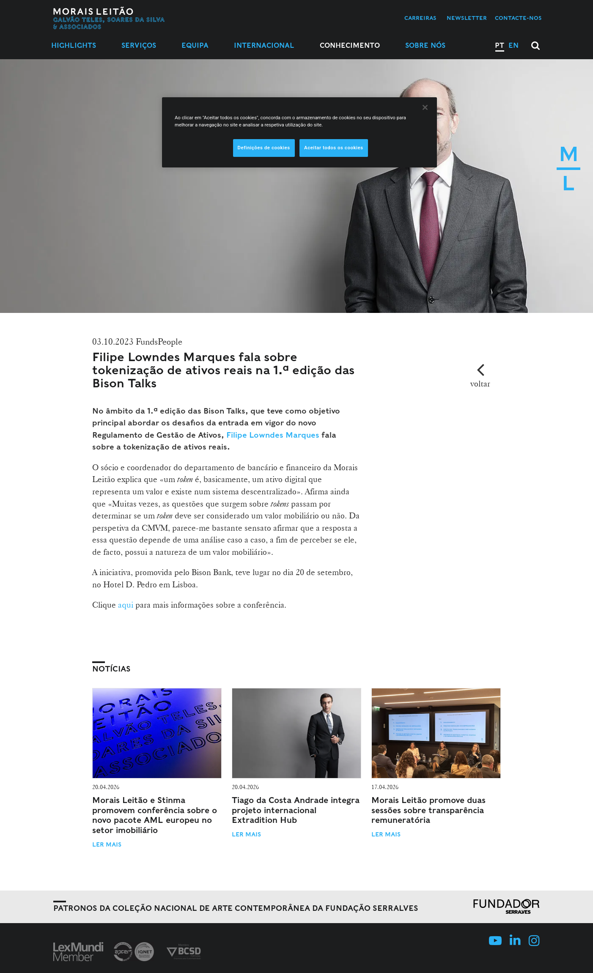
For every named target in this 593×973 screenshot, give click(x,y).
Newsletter (467, 18)
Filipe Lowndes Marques (271, 434)
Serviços (138, 45)
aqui (125, 605)
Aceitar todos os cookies (333, 148)
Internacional (264, 45)
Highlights (73, 45)
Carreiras (420, 18)
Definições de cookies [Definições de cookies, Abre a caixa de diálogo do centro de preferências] (264, 148)
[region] (299, 132)
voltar (480, 383)
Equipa (195, 45)
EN (513, 45)
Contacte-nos (518, 18)
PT (499, 45)
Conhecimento (350, 45)
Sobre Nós (425, 45)
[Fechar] (425, 107)
